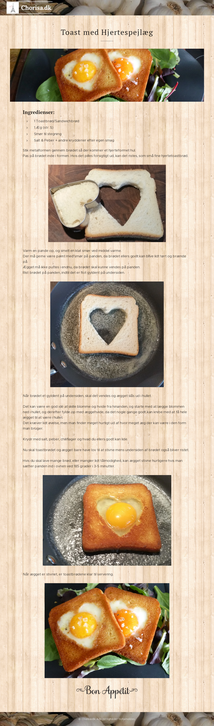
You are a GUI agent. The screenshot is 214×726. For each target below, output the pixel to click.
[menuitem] (187, 7)
